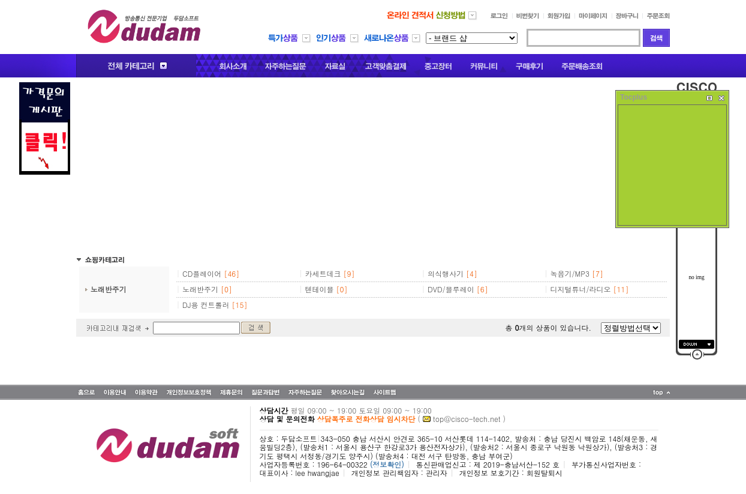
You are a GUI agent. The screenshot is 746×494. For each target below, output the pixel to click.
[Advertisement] (373, 166)
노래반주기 (109, 289)
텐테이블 (319, 289)
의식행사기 (446, 273)
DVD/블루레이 (451, 289)
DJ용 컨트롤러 (206, 305)
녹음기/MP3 (570, 273)
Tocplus (633, 97)
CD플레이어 (201, 273)
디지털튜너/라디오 (581, 289)
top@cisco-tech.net (466, 419)
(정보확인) (387, 464)
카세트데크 (323, 273)
